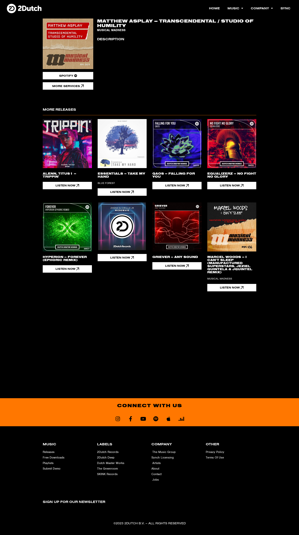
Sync (285, 8)
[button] (122, 257)
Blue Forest (106, 183)
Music (235, 8)
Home (214, 8)
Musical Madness (111, 30)
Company (262, 8)
